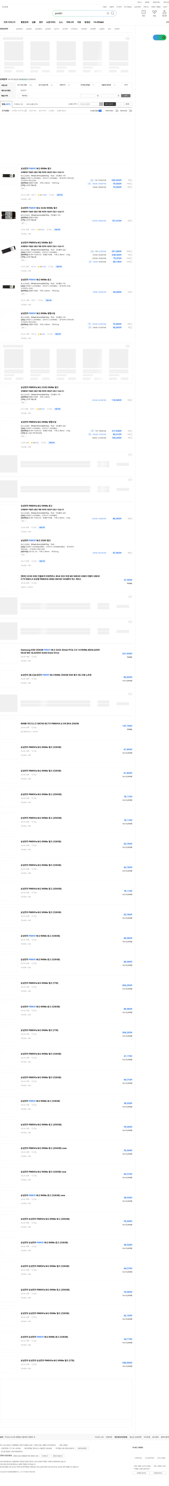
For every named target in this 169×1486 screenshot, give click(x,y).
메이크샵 (166, 2)
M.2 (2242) (25, 215)
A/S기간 (31, 552)
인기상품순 (5, 111)
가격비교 (18, 104)
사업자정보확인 (82, 1448)
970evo (74, 29)
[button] (143, 14)
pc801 (102, 29)
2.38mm (46, 183)
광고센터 (155, 1437)
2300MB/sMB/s (38, 547)
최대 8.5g (55, 183)
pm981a (38, 29)
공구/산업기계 (43, 85)
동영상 (87, 22)
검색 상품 (32, 104)
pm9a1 (48, 29)
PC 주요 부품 (22, 85)
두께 (41, 183)
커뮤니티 (146, 7)
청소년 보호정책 (135, 1437)
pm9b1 (29, 29)
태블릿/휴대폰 (106, 85)
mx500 (84, 29)
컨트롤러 (59, 176)
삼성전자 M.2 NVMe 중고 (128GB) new (43, 1195)
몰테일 (147, 2)
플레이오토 (156, 2)
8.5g (68, 255)
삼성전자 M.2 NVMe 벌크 (36, 168)
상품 (34, 22)
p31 (109, 29)
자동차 (105, 7)
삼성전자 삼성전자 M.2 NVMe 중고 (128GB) (44, 1242)
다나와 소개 (99, 1437)
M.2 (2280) (25, 176)
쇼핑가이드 (51, 22)
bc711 (56, 29)
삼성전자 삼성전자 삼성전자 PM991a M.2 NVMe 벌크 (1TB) (47, 1360)
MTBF (31, 255)
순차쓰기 (45, 178)
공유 (166, 22)
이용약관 (109, 1437)
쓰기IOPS (24, 181)
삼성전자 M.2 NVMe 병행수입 (38, 313)
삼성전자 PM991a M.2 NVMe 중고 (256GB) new (44, 1148)
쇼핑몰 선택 (73, 104)
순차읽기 (28, 178)
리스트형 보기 (118, 104)
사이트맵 (147, 1437)
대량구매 (59, 195)
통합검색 (24, 22)
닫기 (23, 188)
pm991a (19, 29)
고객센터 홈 (138, 1458)
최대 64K (70, 178)
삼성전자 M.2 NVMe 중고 (36, 279)
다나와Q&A (99, 22)
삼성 (64, 250)
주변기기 (62, 85)
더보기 (166, 7)
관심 (52, 195)
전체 (6, 104)
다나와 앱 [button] (5, 7)
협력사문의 (165, 1437)
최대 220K (32, 181)
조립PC (111, 7)
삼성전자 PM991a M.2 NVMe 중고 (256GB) (41, 794)
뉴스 (61, 22)
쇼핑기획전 (137, 7)
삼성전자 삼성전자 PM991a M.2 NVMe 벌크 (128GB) (45, 1266)
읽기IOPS (63, 178)
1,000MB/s (53, 178)
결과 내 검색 (109, 104)
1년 (36, 552)
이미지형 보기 (122, 104)
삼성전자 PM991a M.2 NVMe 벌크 (36, 242)
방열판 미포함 (33, 183)
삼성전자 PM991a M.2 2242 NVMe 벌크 (39, 387)
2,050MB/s (36, 178)
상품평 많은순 (61, 111)
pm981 (93, 29)
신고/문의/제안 (149, 1458)
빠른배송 (24, 96)
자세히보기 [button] (44, 1456)
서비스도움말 (161, 1458)
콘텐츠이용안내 (57, 1456)
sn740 (65, 29)
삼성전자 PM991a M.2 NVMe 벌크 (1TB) (39, 983)
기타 (64, 176)
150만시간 (37, 255)
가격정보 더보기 (123, 180)
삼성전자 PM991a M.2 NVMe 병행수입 (38, 422)
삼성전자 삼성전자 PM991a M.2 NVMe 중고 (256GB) (45, 1219)
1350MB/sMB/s (59, 547)
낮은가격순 (32, 111)
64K (69, 286)
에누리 (140, 2)
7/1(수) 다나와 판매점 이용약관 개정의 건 (20, 1437)
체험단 (159, 7)
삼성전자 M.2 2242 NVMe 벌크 (39, 208)
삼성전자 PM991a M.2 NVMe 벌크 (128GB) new (43, 1172)
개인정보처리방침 (120, 1437)
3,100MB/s (36, 252)
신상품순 (51, 111)
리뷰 (79, 22)
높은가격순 (42, 111)
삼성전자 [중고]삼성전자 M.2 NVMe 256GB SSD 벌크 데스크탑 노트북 (56, 675)
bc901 (117, 29)
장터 (41, 22)
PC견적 (119, 7)
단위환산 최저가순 (18, 111)
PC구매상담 (128, 7)
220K (31, 288)
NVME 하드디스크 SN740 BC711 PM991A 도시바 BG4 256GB (50, 723)
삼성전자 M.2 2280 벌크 (36, 540)
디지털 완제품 (85, 85)
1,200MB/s (53, 252)
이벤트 (153, 7)
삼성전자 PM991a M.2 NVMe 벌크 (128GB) (41, 747)
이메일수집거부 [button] (141, 1473)
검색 (125, 96)
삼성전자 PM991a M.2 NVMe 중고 (36, 506)
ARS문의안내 (158, 1473)
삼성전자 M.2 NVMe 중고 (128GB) (40, 936)
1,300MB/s (53, 428)
